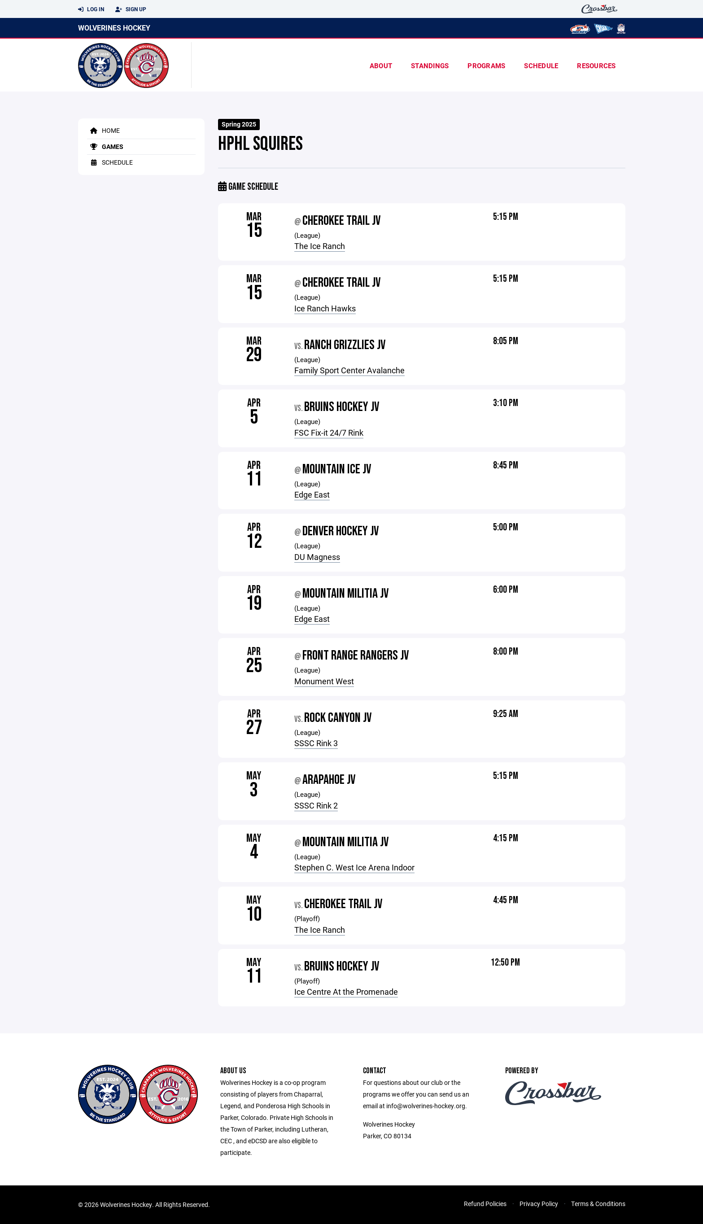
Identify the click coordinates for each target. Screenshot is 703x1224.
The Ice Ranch (319, 245)
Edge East (312, 494)
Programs (486, 65)
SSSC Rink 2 (316, 805)
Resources (596, 65)
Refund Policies (485, 1203)
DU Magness (317, 556)
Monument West (324, 681)
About (381, 65)
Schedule (541, 65)
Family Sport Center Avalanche (349, 370)
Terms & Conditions (598, 1203)
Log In (91, 9)
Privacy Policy (539, 1203)
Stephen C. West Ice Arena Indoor (354, 867)
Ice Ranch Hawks (325, 308)
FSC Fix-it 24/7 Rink (328, 432)
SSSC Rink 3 (316, 743)
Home (103, 130)
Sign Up (130, 9)
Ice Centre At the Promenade (346, 991)
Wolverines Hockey (114, 27)
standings (430, 65)
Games (105, 146)
